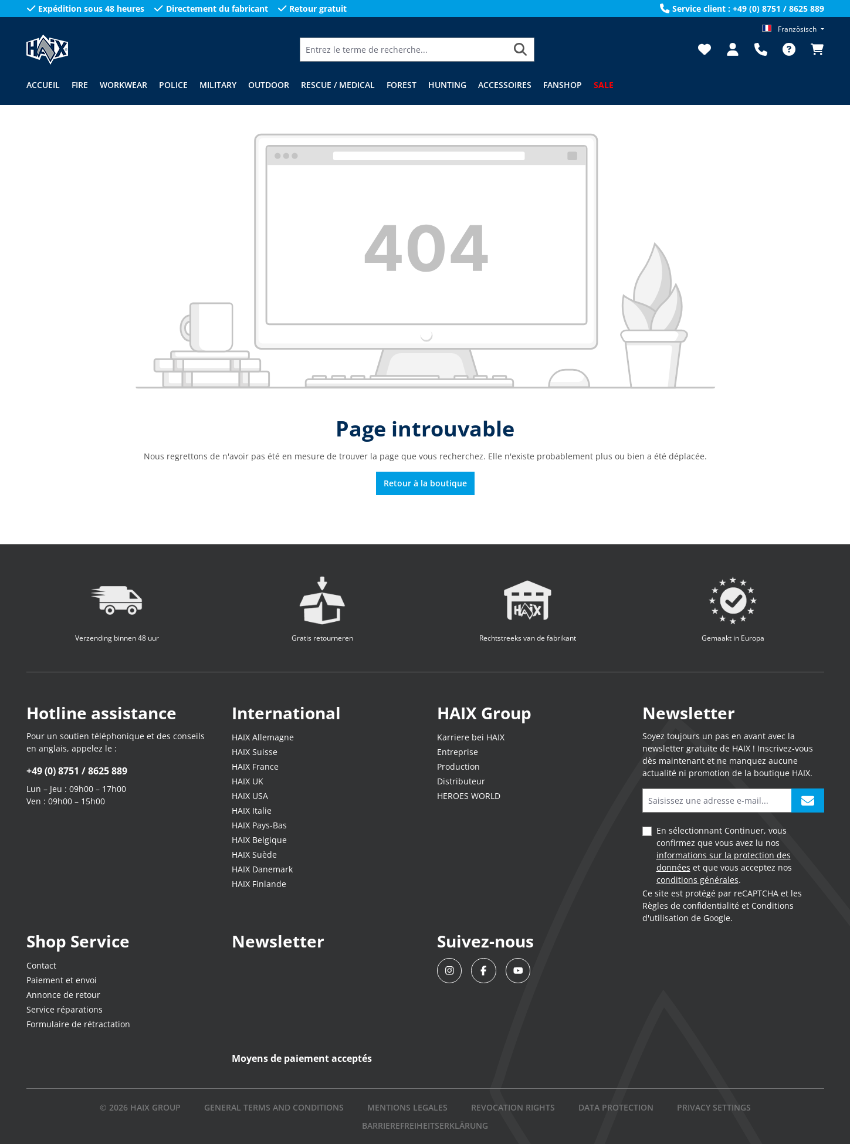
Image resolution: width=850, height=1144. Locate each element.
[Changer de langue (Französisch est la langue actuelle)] (793, 29)
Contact (41, 965)
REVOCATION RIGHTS (513, 1107)
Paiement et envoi (61, 980)
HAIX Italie (252, 810)
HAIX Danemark (262, 869)
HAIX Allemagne (263, 737)
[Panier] (813, 49)
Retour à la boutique (425, 483)
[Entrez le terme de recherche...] (403, 50)
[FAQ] (789, 49)
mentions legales (407, 1107)
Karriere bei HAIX (470, 737)
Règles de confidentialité (690, 905)
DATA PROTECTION (615, 1107)
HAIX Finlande (259, 883)
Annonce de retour (63, 994)
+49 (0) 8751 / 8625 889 (76, 770)
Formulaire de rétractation (78, 1024)
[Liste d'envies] (704, 49)
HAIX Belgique (259, 839)
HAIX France (255, 766)
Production (458, 766)
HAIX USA (250, 795)
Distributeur (461, 781)
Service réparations (64, 1009)
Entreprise (457, 751)
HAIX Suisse (254, 751)
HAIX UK (247, 781)
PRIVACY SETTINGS (714, 1107)
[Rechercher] (520, 50)
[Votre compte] (733, 49)
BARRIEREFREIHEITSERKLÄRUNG (425, 1125)
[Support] (761, 49)
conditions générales (697, 879)
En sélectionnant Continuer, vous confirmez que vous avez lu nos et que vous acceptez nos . (724, 855)
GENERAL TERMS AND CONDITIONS (274, 1107)
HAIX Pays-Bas (259, 825)
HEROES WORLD (468, 795)
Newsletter (278, 941)
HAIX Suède (254, 854)
